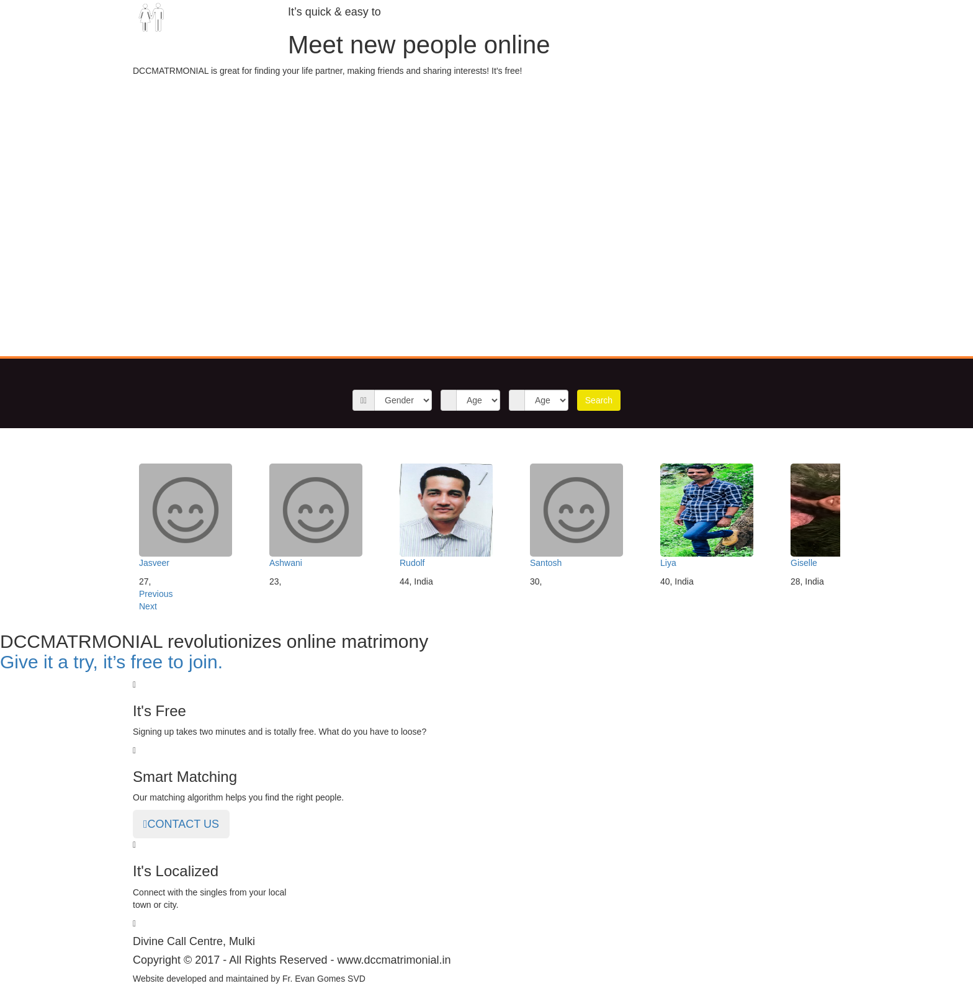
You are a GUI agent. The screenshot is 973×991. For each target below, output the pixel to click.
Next (148, 606)
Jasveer (154, 563)
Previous (156, 594)
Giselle (804, 563)
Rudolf (412, 563)
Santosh (546, 563)
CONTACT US (181, 824)
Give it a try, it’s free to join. (111, 662)
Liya (668, 563)
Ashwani (285, 563)
